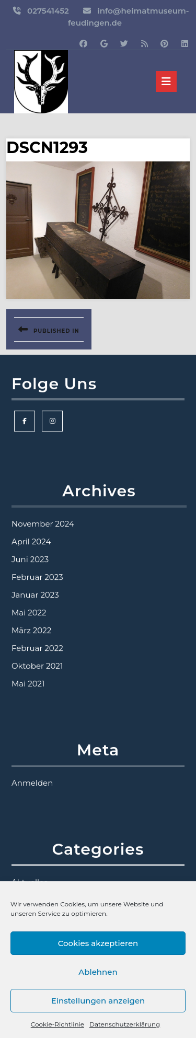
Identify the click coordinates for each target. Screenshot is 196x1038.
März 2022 (31, 668)
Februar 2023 (37, 615)
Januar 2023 (35, 632)
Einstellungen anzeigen (98, 1001)
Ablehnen (97, 972)
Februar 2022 (37, 686)
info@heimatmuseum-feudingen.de (128, 17)
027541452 (48, 11)
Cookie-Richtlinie (57, 1024)
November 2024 (42, 561)
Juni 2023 (30, 597)
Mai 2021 (28, 721)
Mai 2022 (29, 650)
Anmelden (32, 820)
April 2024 (31, 579)
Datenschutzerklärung (124, 1024)
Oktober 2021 (37, 703)
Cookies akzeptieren (98, 943)
